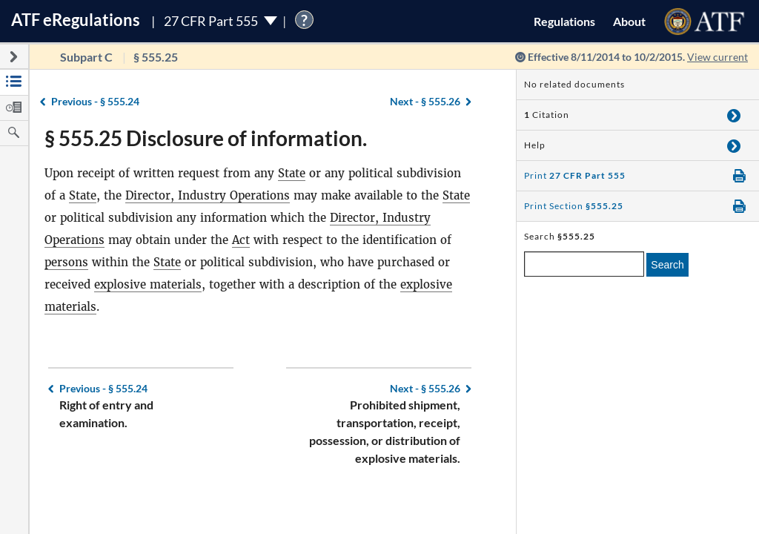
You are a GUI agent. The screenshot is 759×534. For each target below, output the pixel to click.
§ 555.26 (425, 101)
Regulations (564, 21)
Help (535, 145)
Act (241, 240)
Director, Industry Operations (207, 195)
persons (66, 262)
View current (717, 56)
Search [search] (667, 265)
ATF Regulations (75, 20)
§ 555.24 (95, 101)
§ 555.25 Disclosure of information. (205, 138)
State (291, 173)
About (629, 21)
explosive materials (148, 284)
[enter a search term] (584, 264)
